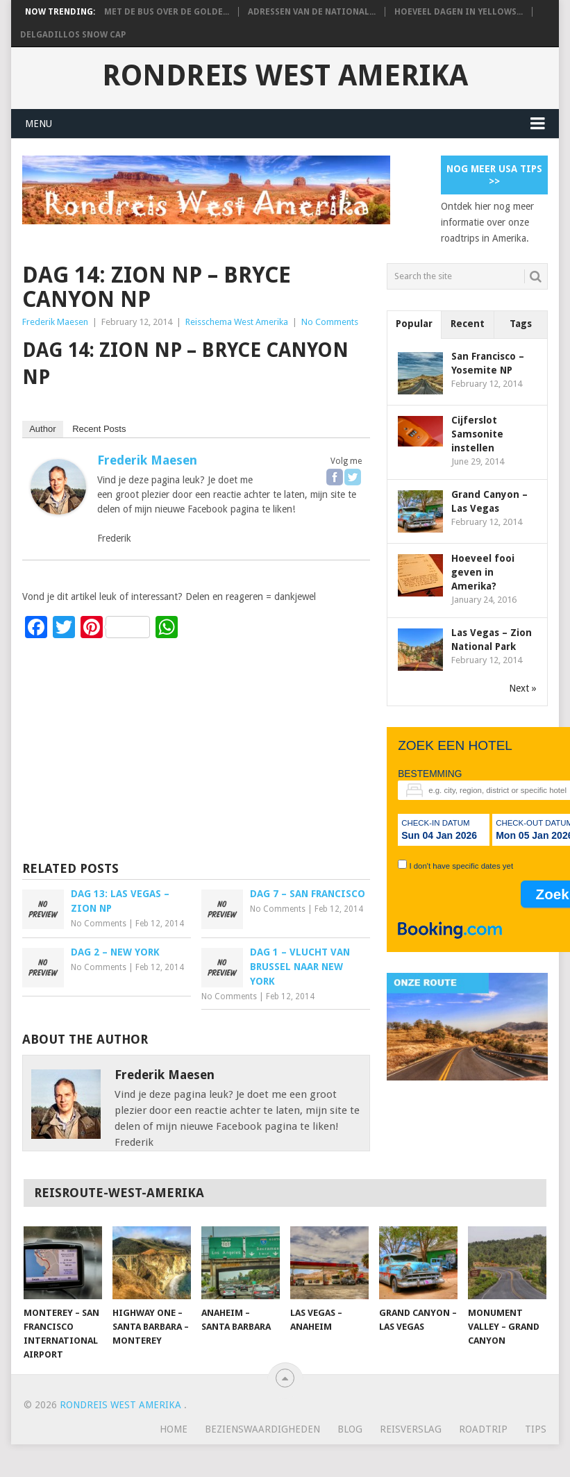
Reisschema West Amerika (236, 322)
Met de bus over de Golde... (166, 12)
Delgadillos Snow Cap (73, 35)
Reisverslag (411, 1429)
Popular (414, 323)
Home (173, 1429)
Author (42, 429)
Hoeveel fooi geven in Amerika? (482, 572)
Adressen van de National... (312, 12)
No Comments (329, 322)
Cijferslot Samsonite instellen (477, 434)
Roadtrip (483, 1429)
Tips (535, 1429)
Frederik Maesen (55, 322)
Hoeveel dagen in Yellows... (458, 12)
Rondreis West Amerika (285, 75)
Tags (521, 323)
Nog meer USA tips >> (494, 175)
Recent (468, 323)
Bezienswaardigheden (262, 1429)
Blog (349, 1429)
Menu (38, 123)
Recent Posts (99, 429)
